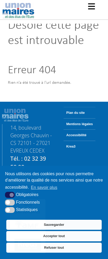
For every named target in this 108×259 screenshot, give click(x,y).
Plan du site (75, 113)
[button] (91, 7)
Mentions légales (79, 124)
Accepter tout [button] (54, 236)
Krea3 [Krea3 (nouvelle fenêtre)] (70, 146)
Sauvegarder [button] (54, 225)
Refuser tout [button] (54, 248)
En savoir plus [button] (44, 187)
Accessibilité (76, 135)
